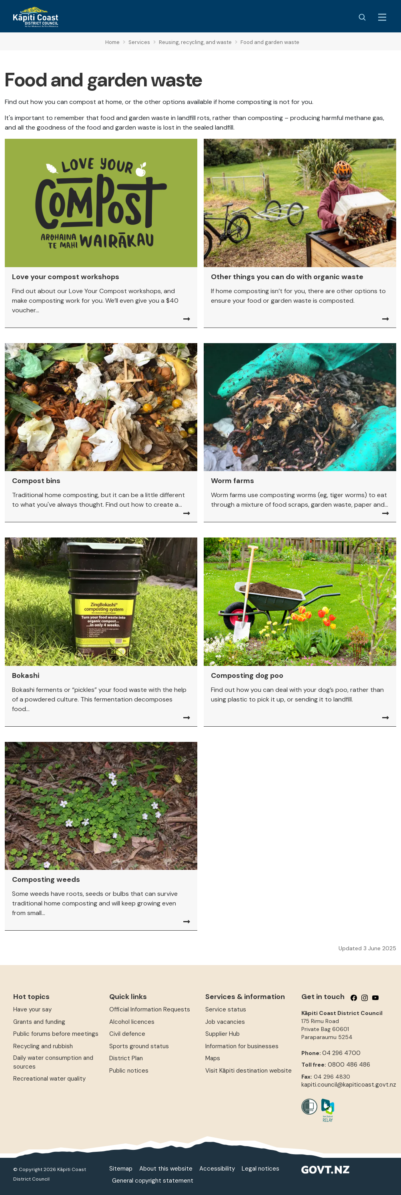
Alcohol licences (131, 1022)
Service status (225, 1009)
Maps (212, 1058)
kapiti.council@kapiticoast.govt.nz (348, 1085)
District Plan (126, 1058)
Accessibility (217, 1169)
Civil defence (127, 1034)
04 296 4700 (341, 1053)
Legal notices (260, 1169)
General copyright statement (152, 1181)
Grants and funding (39, 1022)
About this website (165, 1169)
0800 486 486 (349, 1065)
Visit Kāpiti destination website (248, 1071)
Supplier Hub (222, 1034)
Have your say (32, 1009)
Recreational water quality (49, 1079)
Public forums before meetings (55, 1034)
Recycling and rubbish (43, 1046)
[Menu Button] (382, 17)
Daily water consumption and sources (53, 1062)
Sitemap (120, 1169)
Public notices (128, 1071)
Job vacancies (225, 1022)
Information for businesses (242, 1046)
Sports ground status (139, 1046)
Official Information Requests (149, 1009)
